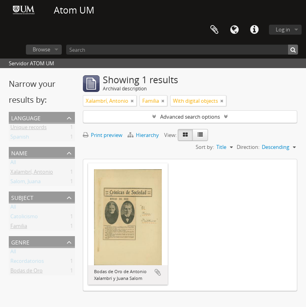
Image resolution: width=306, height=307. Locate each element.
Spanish (19, 138)
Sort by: (205, 147)
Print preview (102, 135)
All (13, 163)
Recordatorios (27, 262)
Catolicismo (24, 217)
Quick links (254, 30)
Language (234, 30)
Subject (22, 197)
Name (19, 152)
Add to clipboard (158, 272)
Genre (20, 241)
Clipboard (214, 30)
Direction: (248, 147)
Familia (18, 227)
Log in (283, 29)
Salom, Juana (25, 182)
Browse (41, 49)
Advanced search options (190, 116)
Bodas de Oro (26, 272)
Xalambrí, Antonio (31, 173)
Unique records (28, 128)
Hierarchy (144, 135)
